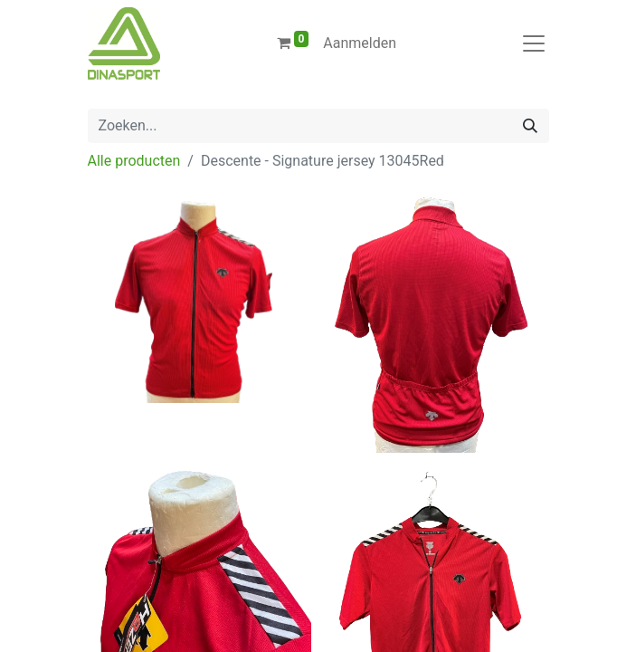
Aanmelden (359, 43)
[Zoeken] (530, 126)
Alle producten (134, 160)
